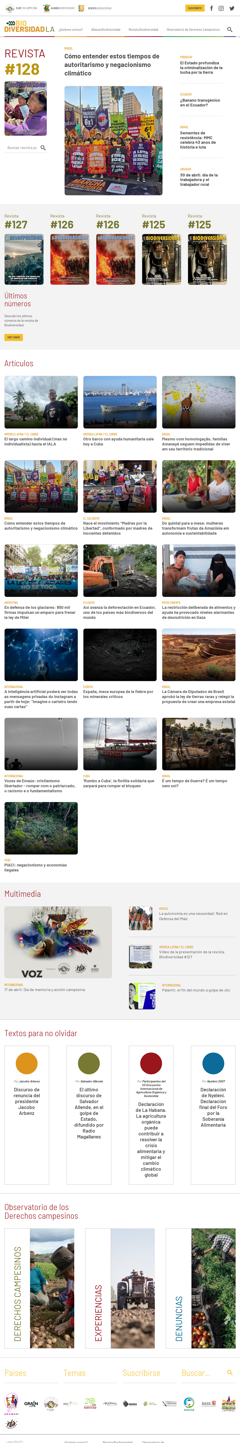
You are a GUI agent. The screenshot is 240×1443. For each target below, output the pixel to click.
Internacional (13, 687)
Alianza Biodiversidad (105, 29)
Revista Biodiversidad (143, 29)
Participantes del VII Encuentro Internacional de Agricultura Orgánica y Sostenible (151, 1088)
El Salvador (91, 518)
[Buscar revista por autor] (22, 147)
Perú (7, 860)
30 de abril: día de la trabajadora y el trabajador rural (199, 180)
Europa (88, 687)
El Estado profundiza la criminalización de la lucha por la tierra (201, 67)
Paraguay (186, 57)
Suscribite (195, 8)
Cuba (86, 776)
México (163, 909)
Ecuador (186, 94)
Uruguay (185, 169)
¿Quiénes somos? (71, 29)
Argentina (11, 602)
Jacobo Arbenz (29, 1081)
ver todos (13, 337)
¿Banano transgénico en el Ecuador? (200, 102)
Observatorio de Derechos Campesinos (193, 29)
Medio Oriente (171, 602)
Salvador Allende (91, 1081)
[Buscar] (201, 1372)
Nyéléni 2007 (216, 1081)
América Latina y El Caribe (21, 434)
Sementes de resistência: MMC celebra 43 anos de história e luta (198, 139)
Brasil (68, 48)
